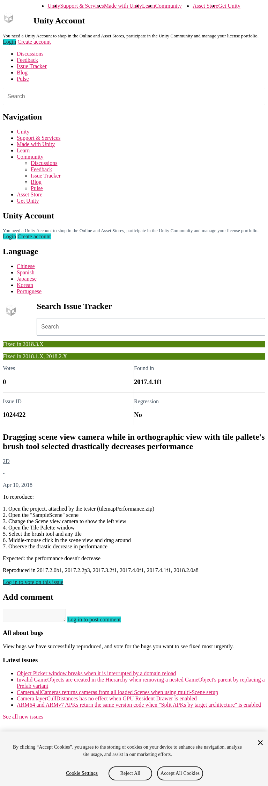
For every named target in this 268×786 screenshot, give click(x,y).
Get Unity (229, 6)
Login (9, 42)
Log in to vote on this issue (33, 582)
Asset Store (205, 6)
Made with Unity (123, 6)
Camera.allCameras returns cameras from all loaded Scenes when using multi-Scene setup (117, 694)
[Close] (260, 742)
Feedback (27, 60)
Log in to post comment (101, 622)
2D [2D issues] (6, 461)
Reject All (130, 773)
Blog (22, 72)
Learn (148, 6)
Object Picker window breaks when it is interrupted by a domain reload (96, 675)
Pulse (23, 79)
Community (168, 6)
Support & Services (82, 6)
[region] (134, 758)
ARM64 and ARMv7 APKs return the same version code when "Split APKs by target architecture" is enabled (139, 707)
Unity (53, 6)
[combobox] (134, 96)
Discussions (30, 54)
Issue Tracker (32, 66)
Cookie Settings (82, 773)
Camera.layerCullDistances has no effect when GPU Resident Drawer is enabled (107, 701)
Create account (34, 42)
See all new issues (23, 719)
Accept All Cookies (180, 773)
